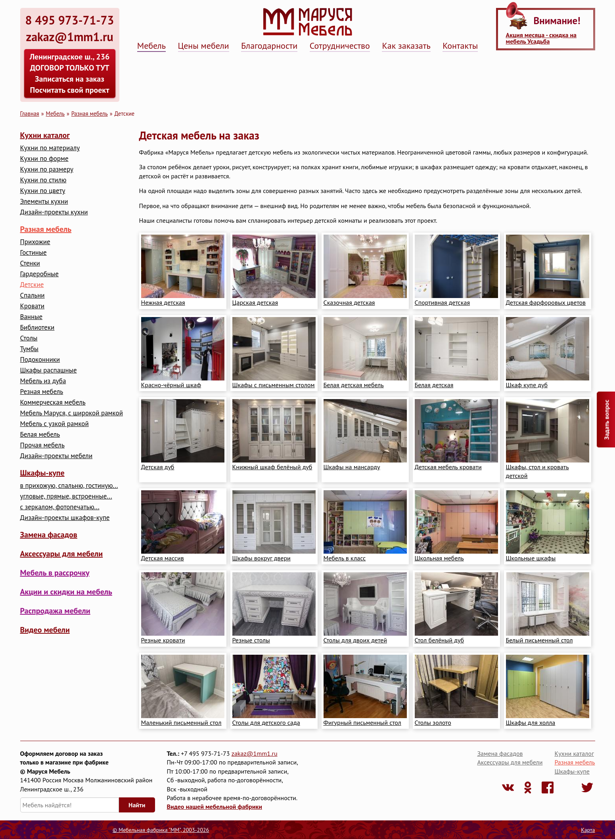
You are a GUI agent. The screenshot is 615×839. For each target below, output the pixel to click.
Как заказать (406, 45)
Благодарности (269, 45)
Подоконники (40, 359)
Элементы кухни (44, 201)
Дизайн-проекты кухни (54, 212)
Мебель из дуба (43, 381)
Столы (29, 338)
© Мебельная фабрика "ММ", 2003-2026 (161, 829)
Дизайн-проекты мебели (56, 456)
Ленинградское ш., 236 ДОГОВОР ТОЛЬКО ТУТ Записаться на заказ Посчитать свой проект (70, 73)
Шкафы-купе (42, 473)
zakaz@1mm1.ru (255, 753)
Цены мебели (203, 45)
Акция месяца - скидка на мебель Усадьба (541, 38)
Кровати (32, 306)
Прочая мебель (42, 445)
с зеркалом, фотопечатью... (60, 507)
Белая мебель (40, 434)
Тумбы (29, 349)
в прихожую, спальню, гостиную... (69, 485)
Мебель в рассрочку (55, 573)
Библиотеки (37, 327)
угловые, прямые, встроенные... (66, 496)
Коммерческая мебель (53, 402)
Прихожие (35, 242)
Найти (136, 805)
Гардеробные (39, 274)
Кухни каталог (45, 135)
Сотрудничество (340, 45)
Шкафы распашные (48, 370)
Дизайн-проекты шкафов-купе (65, 517)
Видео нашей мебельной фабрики (214, 806)
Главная (29, 113)
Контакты (460, 45)
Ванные (31, 316)
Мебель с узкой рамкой (54, 423)
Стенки (30, 263)
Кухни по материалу (50, 148)
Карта (588, 829)
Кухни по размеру (46, 169)
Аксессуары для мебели (61, 554)
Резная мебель (41, 391)
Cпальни (32, 295)
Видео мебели (45, 630)
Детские (32, 284)
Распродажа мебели (55, 611)
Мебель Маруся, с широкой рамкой (71, 413)
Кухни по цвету (42, 190)
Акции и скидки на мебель (66, 592)
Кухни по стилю (43, 180)
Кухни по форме (44, 158)
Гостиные (33, 252)
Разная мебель (89, 113)
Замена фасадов (48, 534)
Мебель (151, 45)
